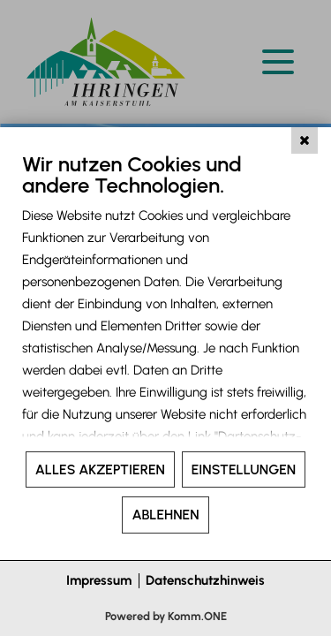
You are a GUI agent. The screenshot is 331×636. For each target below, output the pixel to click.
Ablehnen (165, 514)
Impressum (99, 580)
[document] (165, 300)
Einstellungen (244, 469)
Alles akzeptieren (100, 469)
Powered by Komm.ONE (166, 616)
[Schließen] (304, 140)
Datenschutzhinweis (205, 580)
